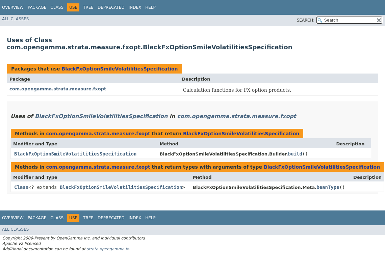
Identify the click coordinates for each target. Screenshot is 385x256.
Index (135, 7)
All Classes (15, 19)
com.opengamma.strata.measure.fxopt (57, 88)
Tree (88, 7)
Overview (13, 7)
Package (37, 7)
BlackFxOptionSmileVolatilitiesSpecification (119, 69)
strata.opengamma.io (108, 249)
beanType (327, 187)
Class (56, 7)
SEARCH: (306, 20)
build (295, 154)
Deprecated (111, 7)
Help (150, 7)
